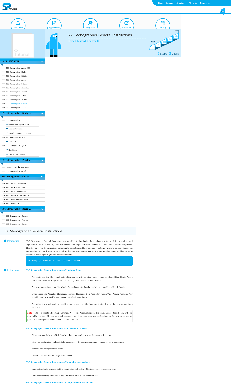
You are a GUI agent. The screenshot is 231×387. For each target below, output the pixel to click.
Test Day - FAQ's (12, 203)
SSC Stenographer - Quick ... (17, 146)
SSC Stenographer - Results (16, 100)
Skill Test (12, 141)
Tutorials (181, 3)
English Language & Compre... (20, 133)
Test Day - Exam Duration (16, 191)
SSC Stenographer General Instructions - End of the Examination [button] (99, 322)
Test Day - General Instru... (16, 187)
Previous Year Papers (17, 154)
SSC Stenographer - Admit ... (17, 96)
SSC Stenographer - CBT (15, 120)
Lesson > (82, 41)
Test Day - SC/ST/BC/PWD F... (18, 195)
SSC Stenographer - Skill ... (16, 137)
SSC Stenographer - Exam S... (17, 92)
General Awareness (16, 129)
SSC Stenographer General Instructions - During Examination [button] (98, 310)
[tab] (124, 91)
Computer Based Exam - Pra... (17, 167)
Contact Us (205, 3)
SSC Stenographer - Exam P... (17, 88)
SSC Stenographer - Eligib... (17, 76)
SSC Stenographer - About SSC (18, 68)
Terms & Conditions (111, 377)
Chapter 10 (93, 41)
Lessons (169, 3)
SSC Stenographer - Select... (17, 84)
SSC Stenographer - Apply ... (17, 80)
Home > (72, 41)
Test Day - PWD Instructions (17, 199)
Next (172, 361)
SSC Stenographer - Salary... (17, 220)
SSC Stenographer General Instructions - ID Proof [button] (93, 335)
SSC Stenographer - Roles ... (17, 216)
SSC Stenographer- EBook (16, 171)
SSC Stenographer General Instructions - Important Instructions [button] (99, 91)
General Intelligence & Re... (19, 124)
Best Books (13, 150)
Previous (155, 361)
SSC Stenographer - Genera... (17, 104)
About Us (193, 3)
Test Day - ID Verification (16, 183)
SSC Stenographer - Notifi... (16, 72)
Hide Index (33, 361)
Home (160, 3)
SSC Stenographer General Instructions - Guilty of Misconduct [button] (99, 347)
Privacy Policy (128, 377)
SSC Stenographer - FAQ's (16, 108)
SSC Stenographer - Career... (17, 224)
